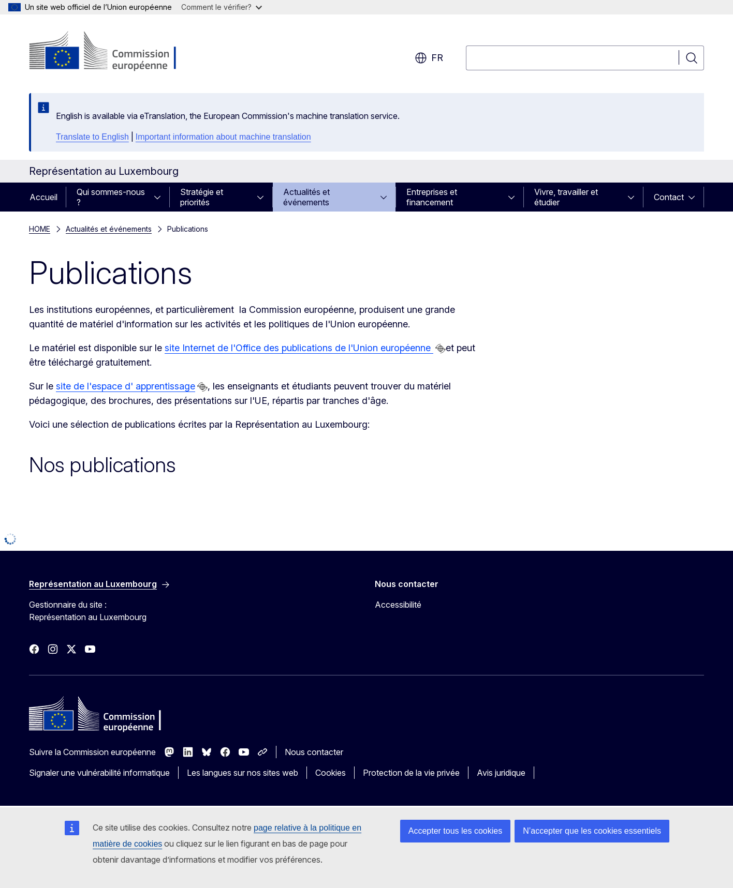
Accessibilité (398, 604)
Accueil (43, 197)
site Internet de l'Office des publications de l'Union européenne (299, 347)
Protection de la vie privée (411, 772)
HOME (39, 228)
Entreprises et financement (431, 197)
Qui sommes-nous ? (111, 197)
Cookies (330, 772)
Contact (669, 197)
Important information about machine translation (223, 136)
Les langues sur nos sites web (242, 772)
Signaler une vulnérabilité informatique (99, 772)
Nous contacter (314, 752)
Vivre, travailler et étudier (566, 197)
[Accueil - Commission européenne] (112, 51)
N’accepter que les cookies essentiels (592, 830)
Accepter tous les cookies (455, 830)
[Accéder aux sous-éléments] (160, 197)
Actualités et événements (306, 197)
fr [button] (429, 58)
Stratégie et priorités (201, 197)
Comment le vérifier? (221, 7)
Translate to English (92, 136)
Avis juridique (501, 772)
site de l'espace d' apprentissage (125, 386)
